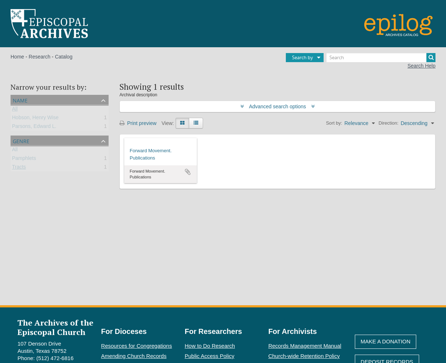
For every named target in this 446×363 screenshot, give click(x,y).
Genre (21, 140)
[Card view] (182, 123)
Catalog (63, 57)
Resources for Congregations (136, 346)
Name (20, 100)
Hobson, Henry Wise (35, 119)
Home (17, 57)
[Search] (381, 57)
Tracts (19, 168)
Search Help (421, 66)
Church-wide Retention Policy (304, 356)
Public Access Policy (210, 356)
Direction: (388, 123)
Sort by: (334, 123)
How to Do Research (210, 346)
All (15, 110)
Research (39, 57)
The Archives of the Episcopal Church (55, 327)
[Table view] (196, 123)
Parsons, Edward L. (34, 127)
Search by (302, 57)
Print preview (138, 123)
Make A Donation (385, 341)
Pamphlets (24, 159)
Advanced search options (278, 106)
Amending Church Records (133, 356)
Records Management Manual (304, 346)
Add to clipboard (187, 172)
